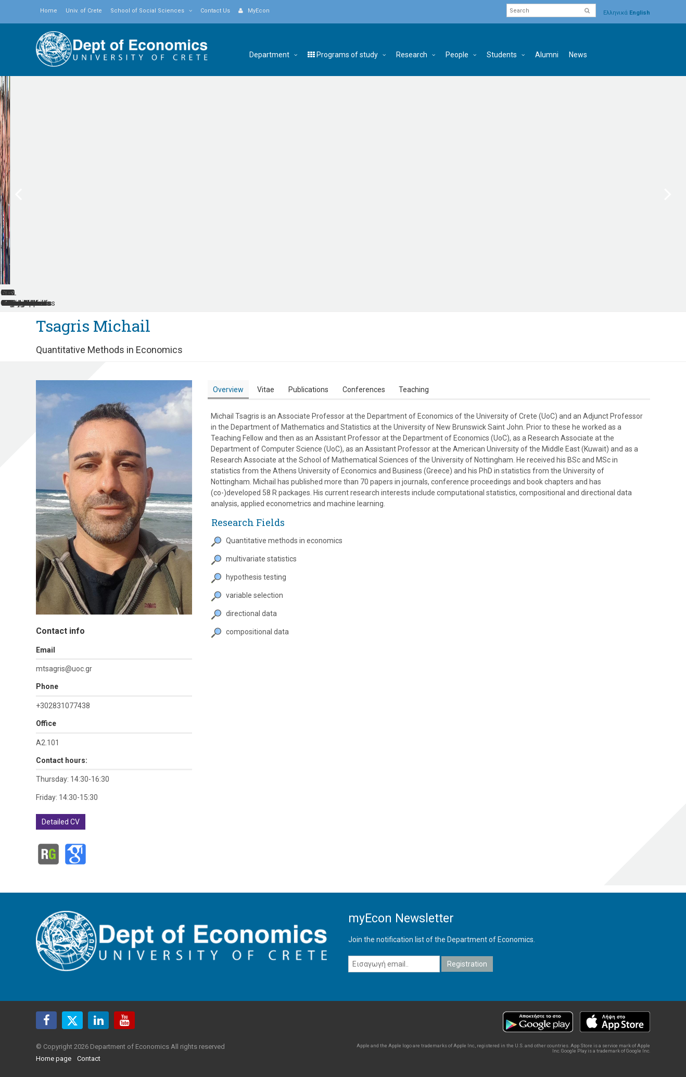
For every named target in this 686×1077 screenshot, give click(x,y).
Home (48, 10)
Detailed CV (61, 811)
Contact (88, 1047)
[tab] (228, 379)
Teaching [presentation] (414, 379)
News (578, 55)
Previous (25, 188)
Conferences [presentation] (363, 379)
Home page (53, 1047)
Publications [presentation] (308, 379)
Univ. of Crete (84, 10)
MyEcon (254, 10)
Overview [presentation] (228, 379)
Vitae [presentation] (265, 379)
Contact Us (215, 10)
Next (661, 188)
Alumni (546, 55)
